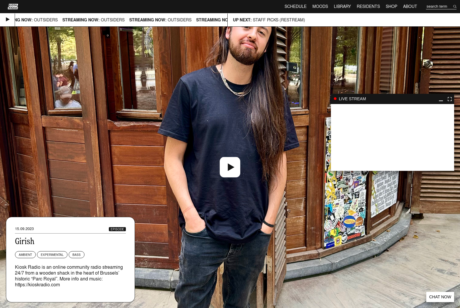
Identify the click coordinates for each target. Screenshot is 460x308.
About (410, 6)
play (392, 137)
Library (342, 6)
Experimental (52, 255)
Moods (320, 6)
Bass (76, 255)
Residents (368, 6)
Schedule (296, 6)
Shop (391, 6)
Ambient (25, 255)
